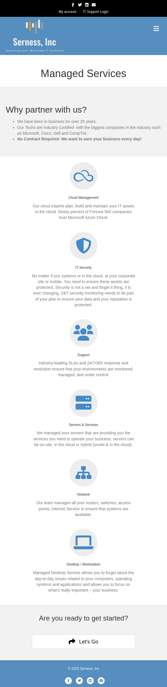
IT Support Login (96, 12)
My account (67, 12)
